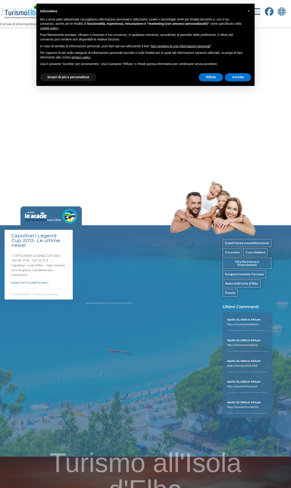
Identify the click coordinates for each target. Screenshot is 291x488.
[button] (248, 11)
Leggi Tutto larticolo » (30, 282)
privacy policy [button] (81, 57)
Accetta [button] (238, 77)
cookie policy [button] (49, 28)
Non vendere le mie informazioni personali (180, 46)
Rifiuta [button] (211, 77)
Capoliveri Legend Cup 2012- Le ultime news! (35, 240)
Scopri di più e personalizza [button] (68, 77)
